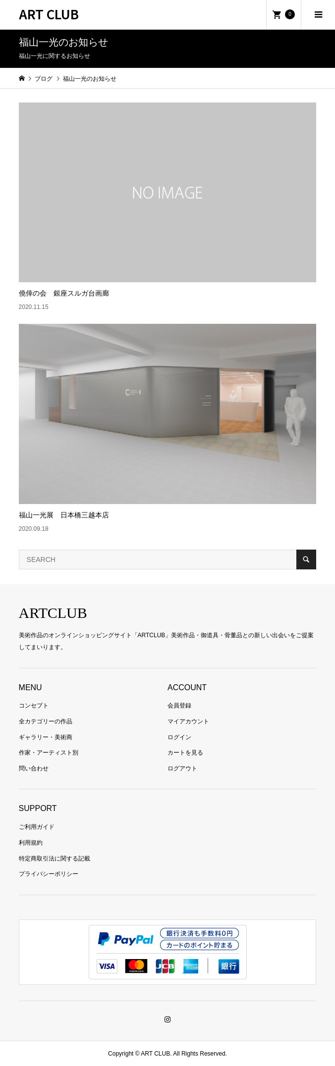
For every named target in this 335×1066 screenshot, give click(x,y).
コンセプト (34, 705)
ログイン (179, 737)
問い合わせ (34, 768)
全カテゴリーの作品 (45, 721)
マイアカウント (188, 721)
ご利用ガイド (37, 826)
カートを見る (185, 752)
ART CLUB (49, 13)
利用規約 (31, 842)
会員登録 (179, 705)
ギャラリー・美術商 (45, 737)
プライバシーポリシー (48, 873)
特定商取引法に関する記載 (54, 858)
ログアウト (182, 768)
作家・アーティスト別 (48, 752)
